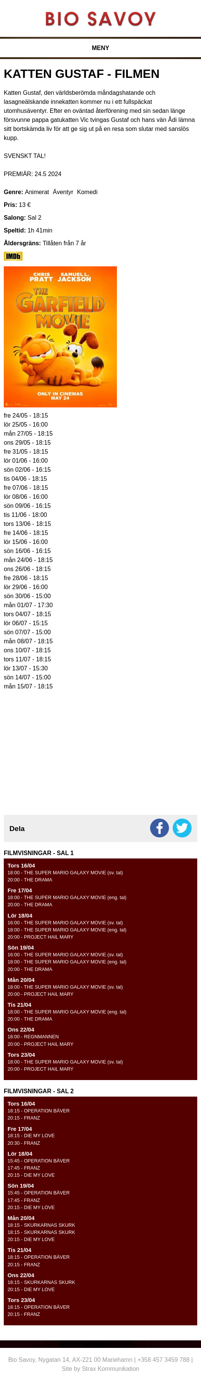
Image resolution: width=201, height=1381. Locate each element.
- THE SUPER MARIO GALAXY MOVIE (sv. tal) (65, 872)
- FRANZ (24, 1118)
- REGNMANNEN (33, 1036)
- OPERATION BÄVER (39, 1111)
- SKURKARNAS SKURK (41, 1225)
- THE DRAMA (30, 880)
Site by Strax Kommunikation (100, 1369)
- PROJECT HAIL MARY (41, 937)
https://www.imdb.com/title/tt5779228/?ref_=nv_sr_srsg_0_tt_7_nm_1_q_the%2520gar (13, 256)
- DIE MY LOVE (31, 1135)
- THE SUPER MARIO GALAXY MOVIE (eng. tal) (67, 897)
